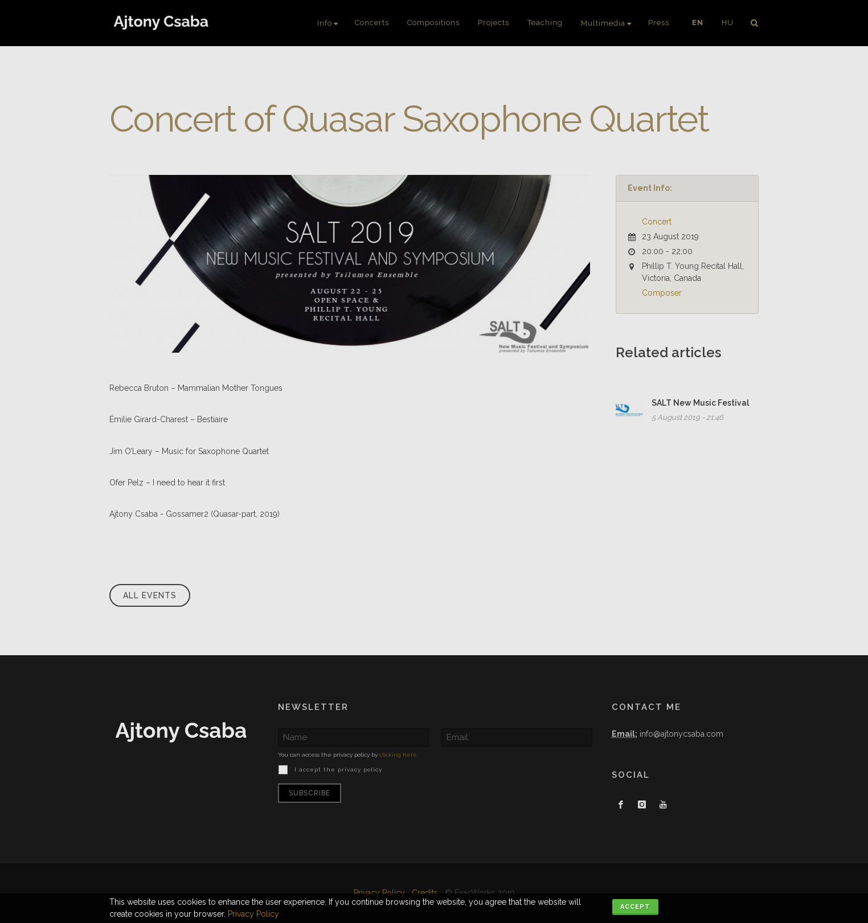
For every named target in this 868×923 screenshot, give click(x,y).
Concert (657, 221)
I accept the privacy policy (337, 769)
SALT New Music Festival (700, 402)
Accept (635, 906)
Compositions (433, 22)
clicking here (398, 755)
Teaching (545, 22)
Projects (493, 22)
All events (150, 595)
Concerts (372, 22)
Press (658, 22)
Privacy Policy (253, 913)
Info (324, 23)
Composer (662, 292)
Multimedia (603, 23)
